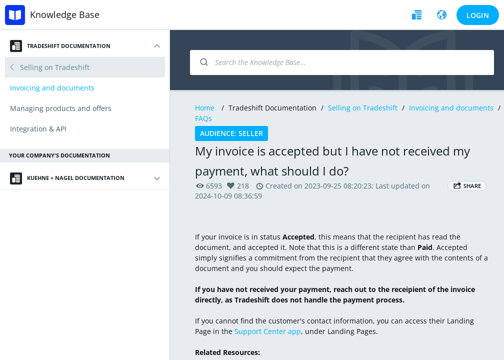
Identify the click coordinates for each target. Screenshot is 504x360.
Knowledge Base (65, 14)
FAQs (203, 118)
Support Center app (267, 331)
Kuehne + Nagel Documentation (67, 178)
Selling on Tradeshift (363, 107)
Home (204, 107)
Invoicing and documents (451, 107)
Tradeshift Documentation (60, 46)
